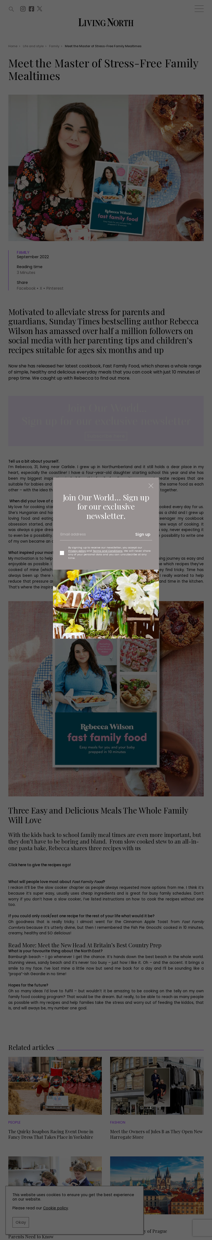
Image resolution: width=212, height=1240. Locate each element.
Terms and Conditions (108, 551)
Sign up (142, 534)
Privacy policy (77, 551)
